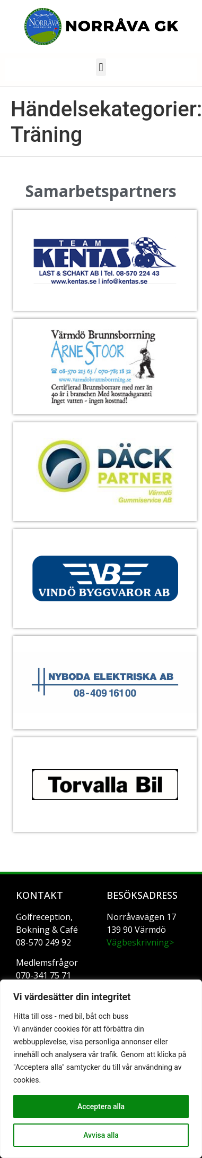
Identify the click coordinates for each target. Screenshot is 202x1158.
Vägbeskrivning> (140, 942)
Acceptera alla (101, 1106)
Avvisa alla (101, 1135)
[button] (101, 67)
